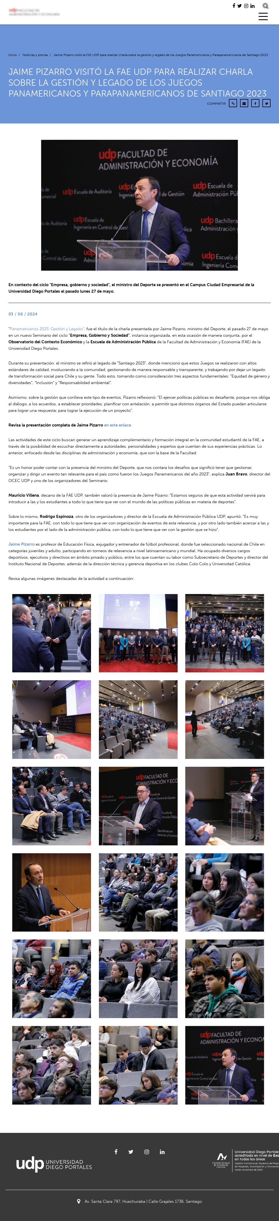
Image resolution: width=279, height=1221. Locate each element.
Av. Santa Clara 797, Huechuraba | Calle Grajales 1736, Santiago (139, 1201)
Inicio (12, 55)
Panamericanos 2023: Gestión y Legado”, (47, 328)
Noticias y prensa (35, 55)
